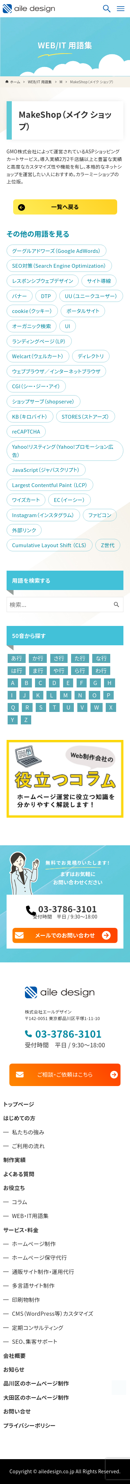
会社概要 (14, 1356)
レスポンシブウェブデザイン (42, 280)
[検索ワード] (65, 604)
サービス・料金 (20, 1230)
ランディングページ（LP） (39, 341)
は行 (17, 670)
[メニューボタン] (121, 9)
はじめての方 (19, 1118)
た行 (80, 658)
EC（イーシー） (69, 499)
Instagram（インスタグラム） (43, 515)
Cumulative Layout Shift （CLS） (49, 545)
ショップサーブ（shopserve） (43, 401)
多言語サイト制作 (33, 1286)
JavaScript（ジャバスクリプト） (46, 469)
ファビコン (99, 515)
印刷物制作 (26, 1300)
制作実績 (14, 1160)
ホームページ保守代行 (39, 1258)
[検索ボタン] (107, 9)
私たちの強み (28, 1132)
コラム (19, 1202)
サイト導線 (99, 280)
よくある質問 (18, 1174)
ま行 (38, 670)
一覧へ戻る (65, 207)
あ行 (16, 658)
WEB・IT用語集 (30, 1216)
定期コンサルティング (37, 1328)
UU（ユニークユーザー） (91, 295)
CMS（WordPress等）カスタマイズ (52, 1313)
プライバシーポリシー (29, 1425)
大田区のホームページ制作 (36, 1397)
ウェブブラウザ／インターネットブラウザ (56, 371)
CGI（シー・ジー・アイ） (36, 386)
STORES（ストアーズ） (86, 416)
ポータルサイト (82, 310)
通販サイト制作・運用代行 (43, 1272)
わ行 (101, 670)
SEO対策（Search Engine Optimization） (59, 265)
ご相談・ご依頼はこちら (65, 1074)
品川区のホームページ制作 (36, 1383)
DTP (46, 295)
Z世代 (107, 545)
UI (67, 326)
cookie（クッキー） (32, 310)
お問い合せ (17, 1411)
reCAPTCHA (26, 431)
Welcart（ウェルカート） (38, 356)
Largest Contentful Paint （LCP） (50, 484)
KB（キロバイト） (30, 416)
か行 (37, 658)
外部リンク (24, 530)
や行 (58, 670)
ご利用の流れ (28, 1146)
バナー (19, 295)
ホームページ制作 (34, 1244)
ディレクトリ (91, 356)
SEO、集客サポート (34, 1341)
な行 (101, 658)
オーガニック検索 (31, 326)
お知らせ (13, 1369)
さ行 (59, 658)
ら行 (80, 670)
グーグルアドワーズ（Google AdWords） (56, 250)
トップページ (18, 1104)
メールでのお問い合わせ (65, 935)
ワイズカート (26, 499)
